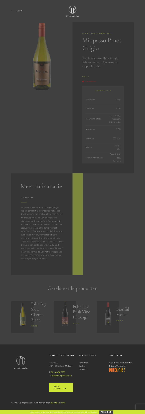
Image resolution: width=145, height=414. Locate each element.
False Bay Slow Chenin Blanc (38, 311)
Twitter (82, 366)
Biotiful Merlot (122, 312)
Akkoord (106, 412)
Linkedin (83, 369)
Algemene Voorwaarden (120, 362)
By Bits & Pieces (57, 403)
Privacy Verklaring (117, 366)
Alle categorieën (94, 33)
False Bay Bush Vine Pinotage (81, 312)
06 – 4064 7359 (58, 372)
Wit (109, 33)
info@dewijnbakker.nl (61, 375)
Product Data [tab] (103, 91)
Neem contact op (60, 387)
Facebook (83, 362)
